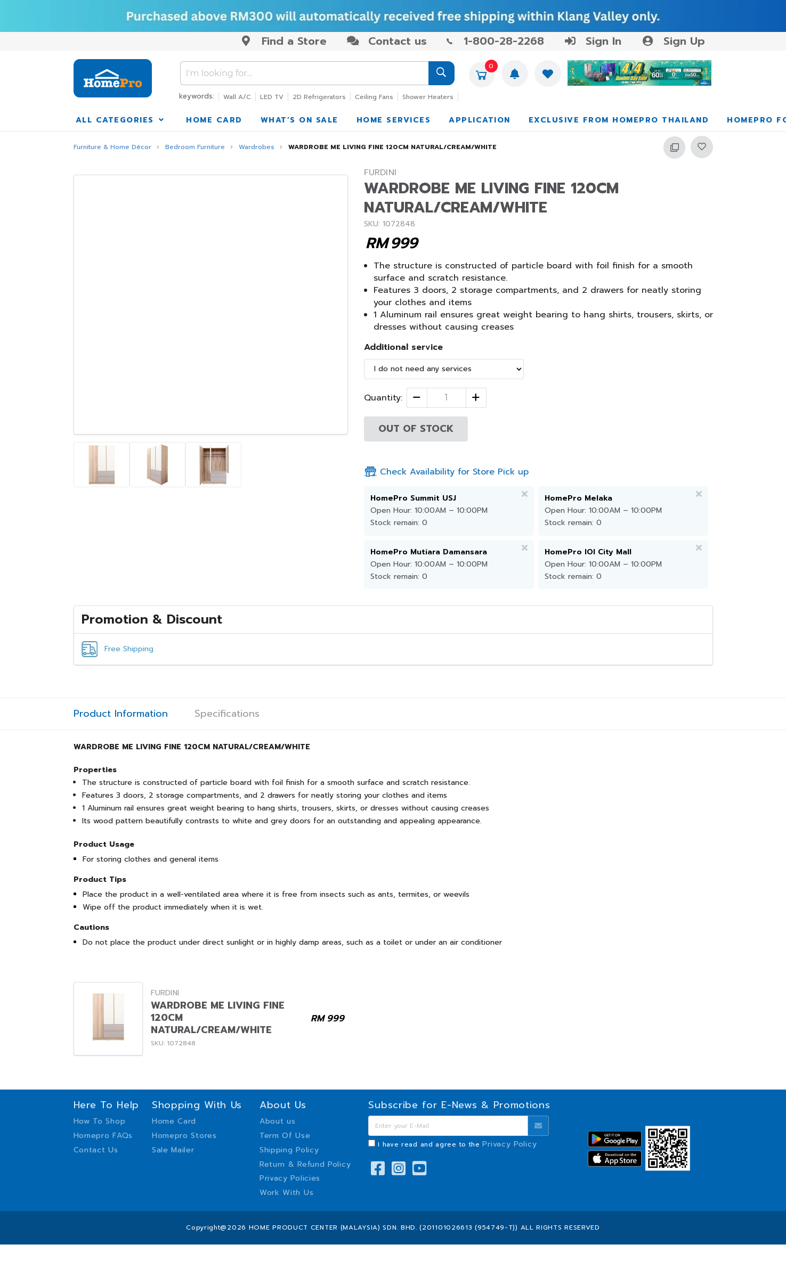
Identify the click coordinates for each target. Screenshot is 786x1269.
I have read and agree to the (457, 1144)
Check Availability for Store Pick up (446, 471)
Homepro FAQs (103, 1135)
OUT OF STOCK (415, 428)
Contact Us (96, 1150)
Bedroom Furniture (195, 147)
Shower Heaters (427, 97)
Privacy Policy (509, 1144)
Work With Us (286, 1192)
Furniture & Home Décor (112, 147)
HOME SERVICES (393, 120)
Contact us (386, 41)
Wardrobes (256, 147)
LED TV (271, 97)
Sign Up (672, 41)
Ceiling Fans (374, 97)
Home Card (174, 1121)
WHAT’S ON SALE (299, 120)
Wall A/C (237, 97)
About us (278, 1121)
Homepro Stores (184, 1135)
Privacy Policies (290, 1178)
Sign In (592, 41)
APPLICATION (480, 120)
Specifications (227, 714)
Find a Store (283, 41)
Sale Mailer (173, 1150)
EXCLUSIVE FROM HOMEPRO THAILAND (619, 120)
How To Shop (100, 1121)
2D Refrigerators (319, 97)
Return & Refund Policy (305, 1164)
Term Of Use (285, 1135)
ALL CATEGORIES (121, 120)
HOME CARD (214, 120)
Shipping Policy (289, 1150)
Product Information (121, 714)
